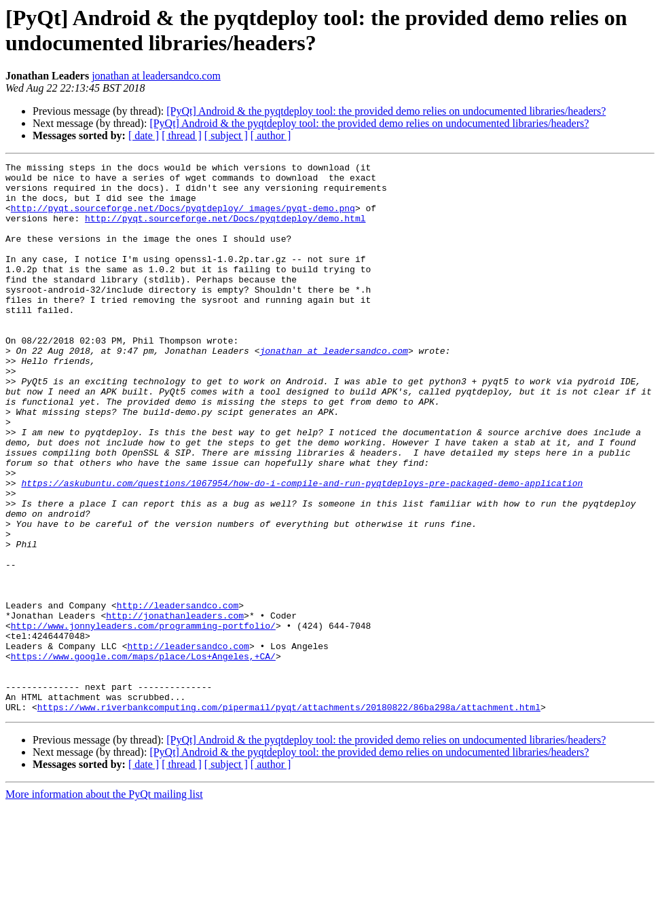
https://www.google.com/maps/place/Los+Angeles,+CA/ (143, 756)
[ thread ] (182, 135)
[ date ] (143, 135)
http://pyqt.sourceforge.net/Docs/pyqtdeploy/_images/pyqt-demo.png (183, 218)
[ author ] (271, 135)
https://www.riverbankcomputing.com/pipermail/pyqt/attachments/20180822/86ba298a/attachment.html (288, 817)
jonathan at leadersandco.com (156, 75)
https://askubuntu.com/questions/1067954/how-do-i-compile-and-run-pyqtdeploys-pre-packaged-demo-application (302, 548)
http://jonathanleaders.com (175, 707)
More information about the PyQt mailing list (104, 904)
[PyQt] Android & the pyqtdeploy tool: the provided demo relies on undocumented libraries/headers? (386, 111)
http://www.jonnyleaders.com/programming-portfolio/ (143, 719)
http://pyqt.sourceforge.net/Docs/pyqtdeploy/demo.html (225, 230)
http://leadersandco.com (177, 695)
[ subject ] (226, 135)
